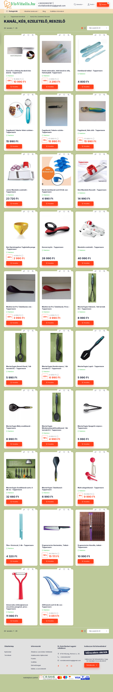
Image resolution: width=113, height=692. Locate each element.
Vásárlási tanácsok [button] (30, 11)
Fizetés (33, 658)
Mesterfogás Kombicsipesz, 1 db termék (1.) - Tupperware (55, 367)
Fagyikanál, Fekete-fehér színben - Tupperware (20, 131)
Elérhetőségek (36, 665)
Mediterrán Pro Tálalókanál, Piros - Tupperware (56, 308)
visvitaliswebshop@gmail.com (52, 6)
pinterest (67, 666)
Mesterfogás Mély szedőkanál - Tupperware (18, 427)
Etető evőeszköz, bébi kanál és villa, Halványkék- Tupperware (56, 72)
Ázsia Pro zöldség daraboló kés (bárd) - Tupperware (18, 72)
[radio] (85, 28)
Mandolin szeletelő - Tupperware (91, 247)
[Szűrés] (2, 39)
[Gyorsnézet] (33, 35)
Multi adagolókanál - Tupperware (91, 488)
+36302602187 (45, 3)
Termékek (7, 655)
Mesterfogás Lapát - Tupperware (91, 366)
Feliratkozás (91, 665)
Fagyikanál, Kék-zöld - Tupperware (91, 130)
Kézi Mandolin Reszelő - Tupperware (92, 190)
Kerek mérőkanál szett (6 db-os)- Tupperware (55, 191)
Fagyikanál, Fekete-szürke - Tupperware (53, 131)
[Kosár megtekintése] (103, 4)
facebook (58, 666)
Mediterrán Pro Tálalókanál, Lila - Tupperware (19, 308)
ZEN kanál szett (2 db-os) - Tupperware (52, 606)
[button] (12, 11)
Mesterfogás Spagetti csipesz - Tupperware (90, 427)
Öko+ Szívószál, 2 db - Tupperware (20, 545)
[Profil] (91, 4)
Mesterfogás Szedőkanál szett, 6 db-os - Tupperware (19, 489)
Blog (44, 11)
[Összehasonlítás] (24, 35)
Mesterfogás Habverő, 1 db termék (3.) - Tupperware (91, 308)
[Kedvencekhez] (28, 35)
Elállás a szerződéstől (38, 669)
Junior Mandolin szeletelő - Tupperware (17, 191)
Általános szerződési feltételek (41, 652)
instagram (71, 666)
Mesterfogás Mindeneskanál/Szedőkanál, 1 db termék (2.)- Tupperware (55, 428)
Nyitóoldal (7, 652)
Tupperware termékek (18, 16)
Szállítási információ (57, 11)
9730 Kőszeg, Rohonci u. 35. (70, 654)
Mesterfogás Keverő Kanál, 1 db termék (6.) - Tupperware (18, 367)
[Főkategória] (5, 17)
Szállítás (34, 662)
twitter (62, 666)
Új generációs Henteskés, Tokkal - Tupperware (55, 546)
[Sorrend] (98, 28)
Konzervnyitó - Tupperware (52, 247)
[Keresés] (78, 4)
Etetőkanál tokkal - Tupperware (90, 71)
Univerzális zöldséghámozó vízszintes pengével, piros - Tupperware (17, 607)
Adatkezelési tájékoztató (39, 655)
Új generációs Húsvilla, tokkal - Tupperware (90, 546)
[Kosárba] (14, 87)
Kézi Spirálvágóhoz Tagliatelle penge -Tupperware (20, 248)
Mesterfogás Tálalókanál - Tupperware (52, 489)
